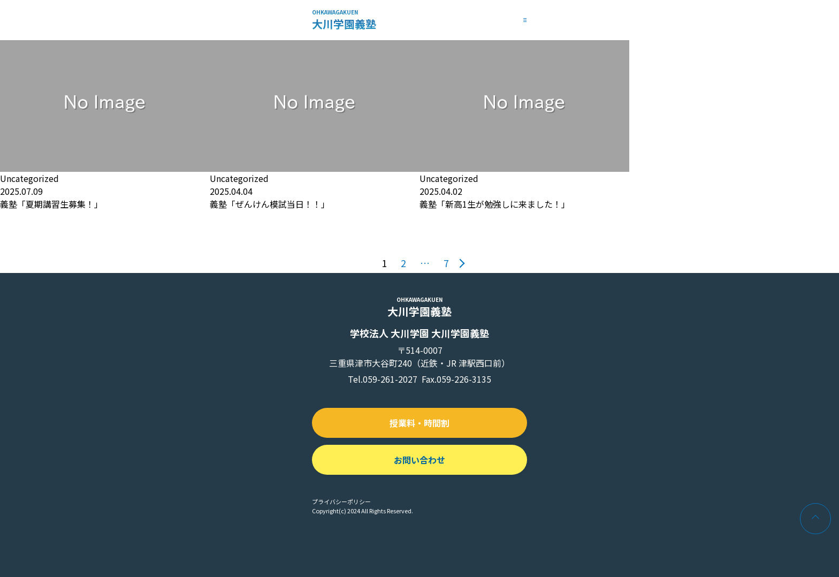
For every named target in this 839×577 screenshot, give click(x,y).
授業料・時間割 (419, 422)
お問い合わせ (419, 459)
